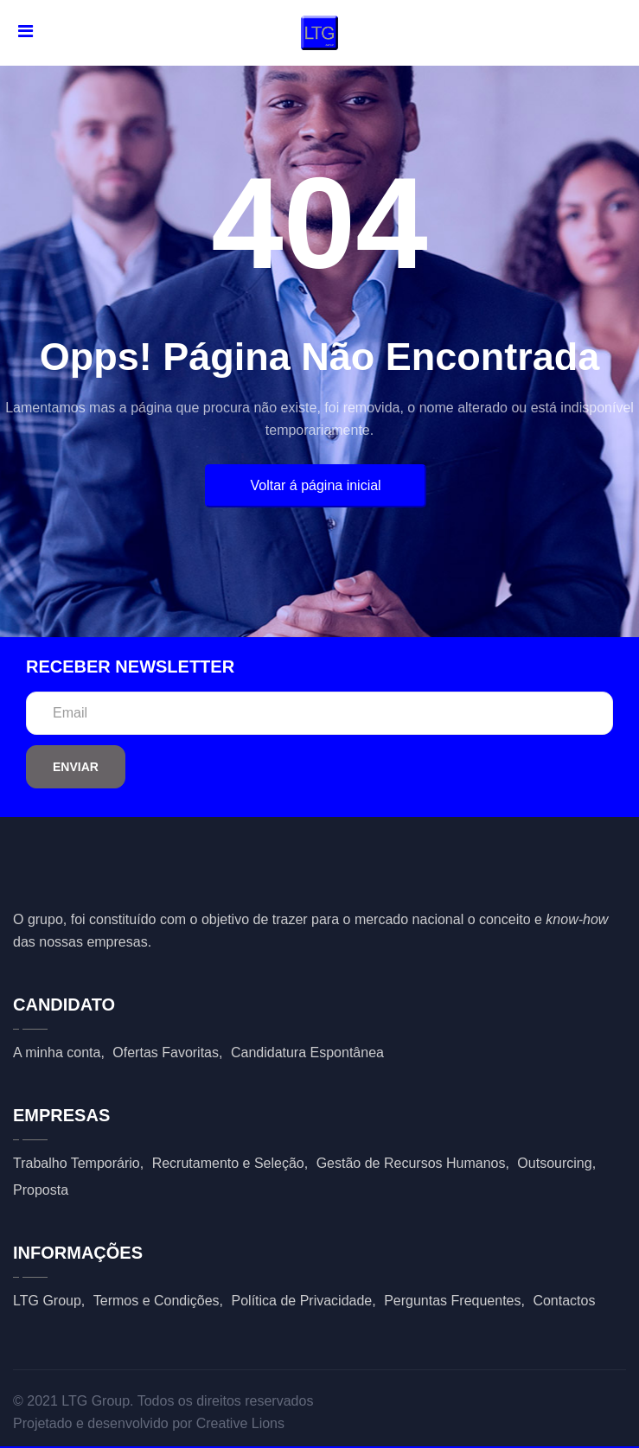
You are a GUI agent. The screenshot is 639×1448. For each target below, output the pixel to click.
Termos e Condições (156, 1300)
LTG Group (47, 1300)
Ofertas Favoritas (165, 1052)
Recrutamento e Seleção (228, 1163)
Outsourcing (554, 1163)
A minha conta (56, 1052)
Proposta (40, 1190)
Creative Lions (240, 1423)
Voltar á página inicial (315, 485)
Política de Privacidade (302, 1300)
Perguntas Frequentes (452, 1300)
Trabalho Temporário (76, 1163)
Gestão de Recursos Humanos (411, 1163)
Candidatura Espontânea (307, 1052)
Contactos (564, 1300)
